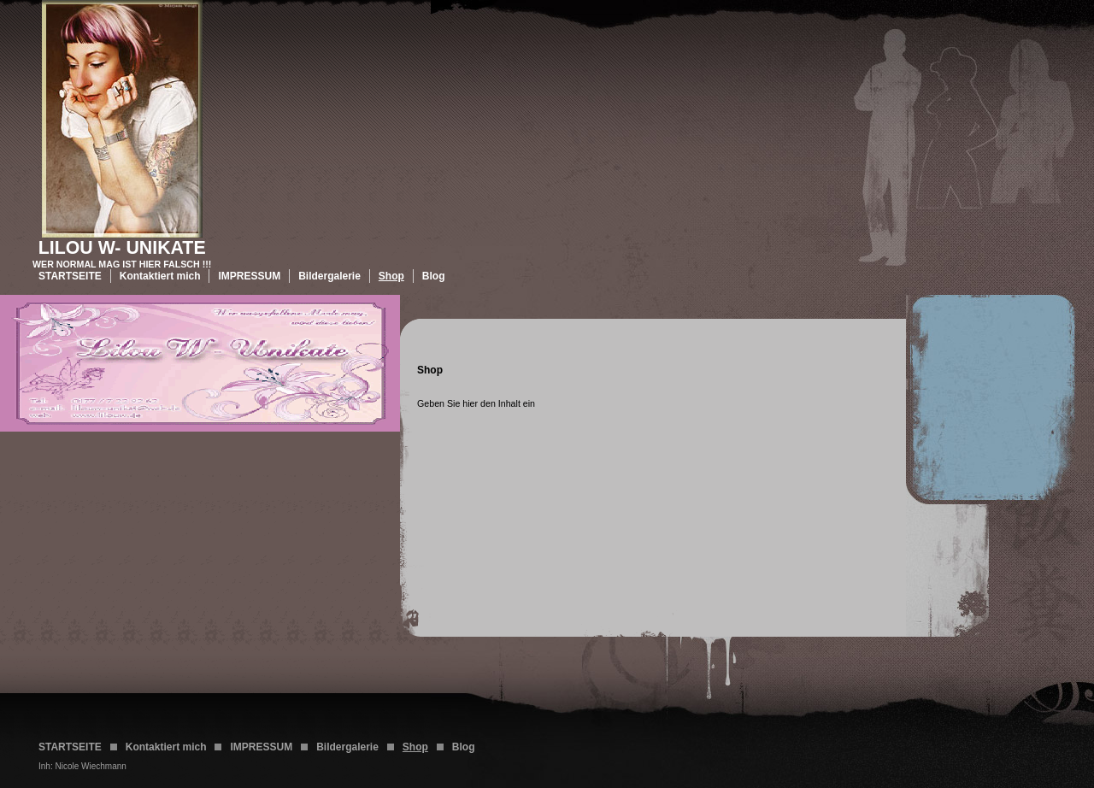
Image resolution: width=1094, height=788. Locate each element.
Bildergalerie (329, 276)
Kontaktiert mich (160, 276)
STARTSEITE (70, 276)
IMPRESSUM (249, 276)
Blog (433, 276)
